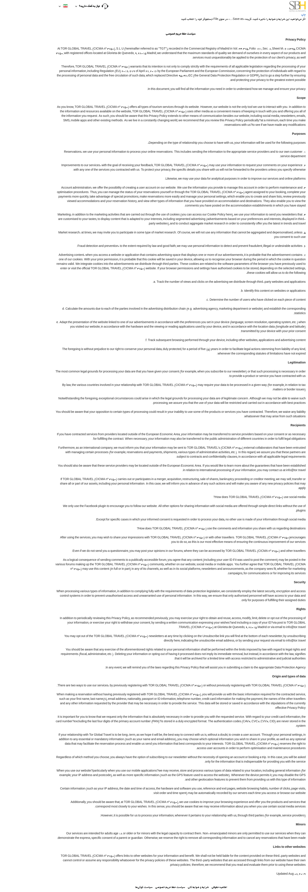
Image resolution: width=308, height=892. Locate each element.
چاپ (277, 14)
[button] (65, 6)
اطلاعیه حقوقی (193, 887)
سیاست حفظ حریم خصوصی (143, 887)
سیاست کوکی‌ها (117, 887)
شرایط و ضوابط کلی (171, 887)
